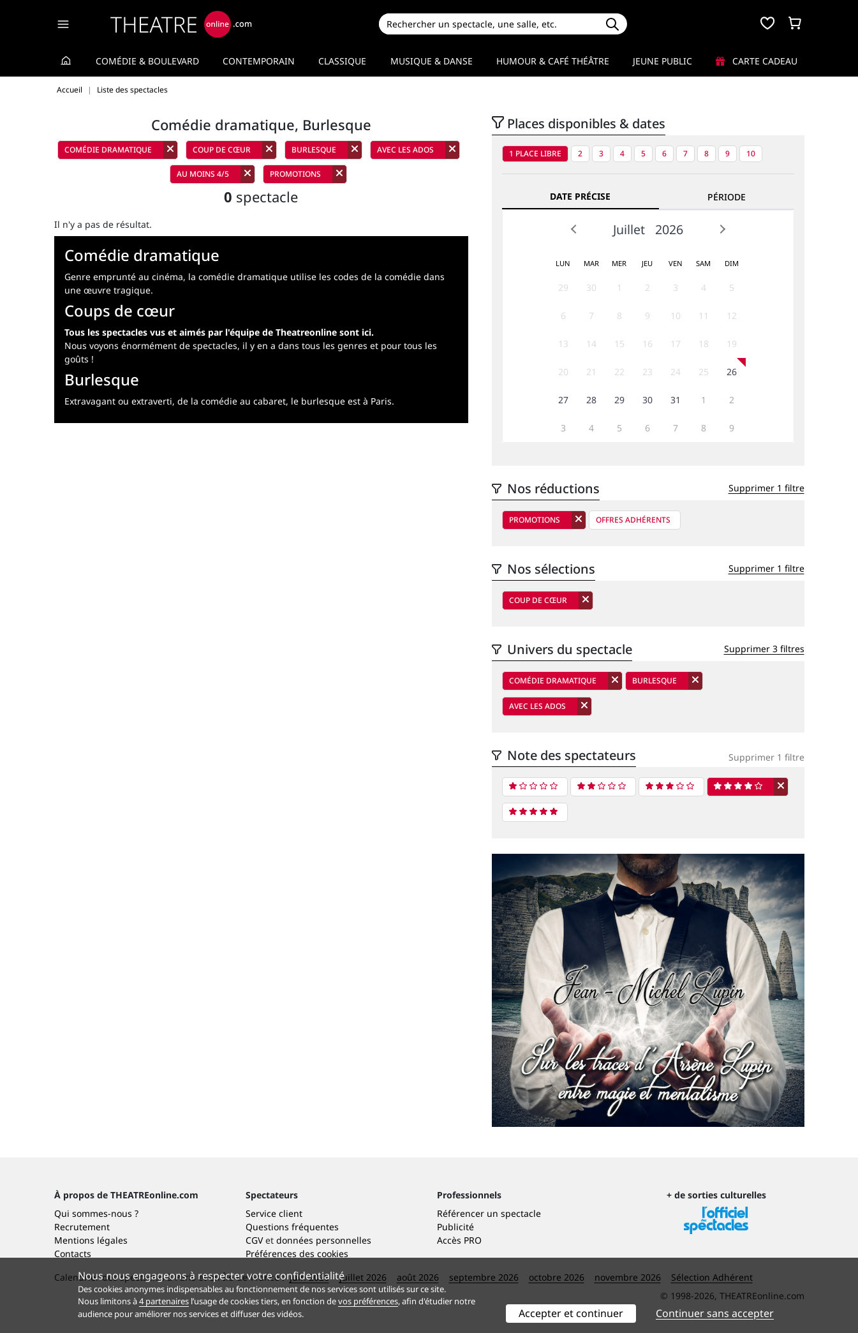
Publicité (455, 1227)
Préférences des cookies (297, 1253)
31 (675, 400)
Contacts (72, 1253)
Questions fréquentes (292, 1227)
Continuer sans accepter (715, 1313)
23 (647, 372)
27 (563, 400)
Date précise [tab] (580, 196)
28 (591, 400)
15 (619, 344)
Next (722, 229)
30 (591, 287)
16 (647, 344)
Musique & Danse (431, 61)
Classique (342, 61)
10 (750, 153)
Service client (274, 1213)
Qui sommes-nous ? (96, 1213)
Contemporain (259, 61)
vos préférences (368, 1301)
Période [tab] (726, 197)
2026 (669, 229)
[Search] (488, 23)
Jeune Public (662, 61)
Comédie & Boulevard (147, 61)
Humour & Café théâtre (552, 61)
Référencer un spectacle (489, 1213)
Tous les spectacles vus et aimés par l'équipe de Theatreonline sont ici (217, 332)
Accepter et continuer (571, 1313)
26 (732, 372)
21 (591, 372)
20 (563, 372)
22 (619, 372)
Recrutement (82, 1227)
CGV (254, 1240)
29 (563, 287)
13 (563, 344)
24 (675, 372)
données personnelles (323, 1240)
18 (704, 344)
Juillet (629, 229)
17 (675, 344)
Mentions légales (91, 1240)
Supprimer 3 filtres (764, 649)
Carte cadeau (756, 61)
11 (704, 315)
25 (704, 372)
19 (732, 344)
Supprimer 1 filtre (766, 488)
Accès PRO (459, 1240)
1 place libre (535, 153)
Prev (574, 229)
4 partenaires (164, 1301)
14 (591, 344)
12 (732, 315)
